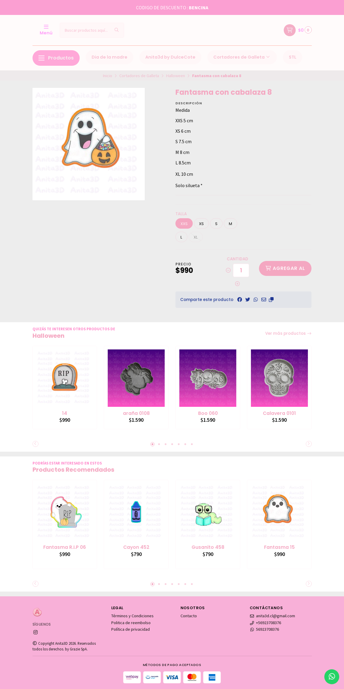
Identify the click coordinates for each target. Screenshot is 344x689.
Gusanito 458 (208, 547)
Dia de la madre (109, 57)
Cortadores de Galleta (242, 57)
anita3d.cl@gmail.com (272, 615)
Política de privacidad (130, 629)
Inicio (107, 75)
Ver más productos (288, 333)
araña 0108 (136, 413)
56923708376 (264, 629)
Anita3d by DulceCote (170, 57)
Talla (181, 214)
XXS (184, 224)
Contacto (189, 615)
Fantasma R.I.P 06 (64, 547)
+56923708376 (265, 622)
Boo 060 (208, 413)
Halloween (175, 75)
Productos (56, 57)
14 (64, 413)
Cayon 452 (136, 547)
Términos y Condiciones (132, 615)
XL (196, 237)
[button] (271, 299)
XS (201, 224)
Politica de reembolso (131, 622)
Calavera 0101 (279, 413)
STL (292, 57)
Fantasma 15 (279, 547)
